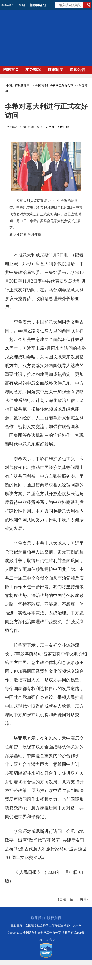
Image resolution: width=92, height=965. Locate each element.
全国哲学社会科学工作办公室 (54, 85)
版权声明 (54, 918)
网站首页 (11, 70)
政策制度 (55, 70)
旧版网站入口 (39, 5)
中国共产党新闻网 (17, 85)
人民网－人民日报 (57, 127)
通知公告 (77, 70)
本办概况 (33, 70)
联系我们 (38, 918)
